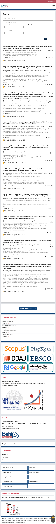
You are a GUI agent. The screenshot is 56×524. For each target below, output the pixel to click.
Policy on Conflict (7, 486)
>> (51, 299)
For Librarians (5, 460)
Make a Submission (28, 309)
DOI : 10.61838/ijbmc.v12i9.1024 (14, 140)
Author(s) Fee (33, 477)
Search (50, 39)
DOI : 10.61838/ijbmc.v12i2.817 (14, 87)
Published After (8, 25)
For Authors (5, 457)
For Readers (5, 454)
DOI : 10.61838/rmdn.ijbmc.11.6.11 (15, 163)
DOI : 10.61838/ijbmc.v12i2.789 (14, 258)
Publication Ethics (34, 472)
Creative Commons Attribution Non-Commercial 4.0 (27, 518)
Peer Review (32, 467)
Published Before (8, 30)
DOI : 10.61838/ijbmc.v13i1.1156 (14, 235)
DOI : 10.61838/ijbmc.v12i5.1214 (14, 60)
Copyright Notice (7, 477)
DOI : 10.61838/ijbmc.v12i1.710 (14, 116)
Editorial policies (33, 481)
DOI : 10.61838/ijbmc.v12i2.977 (14, 188)
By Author (30, 25)
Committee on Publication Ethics (36, 497)
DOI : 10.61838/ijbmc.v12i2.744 (14, 291)
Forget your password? (8, 444)
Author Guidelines (8, 467)
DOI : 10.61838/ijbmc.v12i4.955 (14, 211)
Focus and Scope (8, 472)
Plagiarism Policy (7, 481)
